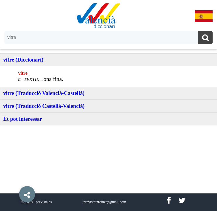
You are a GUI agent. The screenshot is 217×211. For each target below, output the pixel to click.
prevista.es (44, 202)
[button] (14, 181)
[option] (108, 105)
